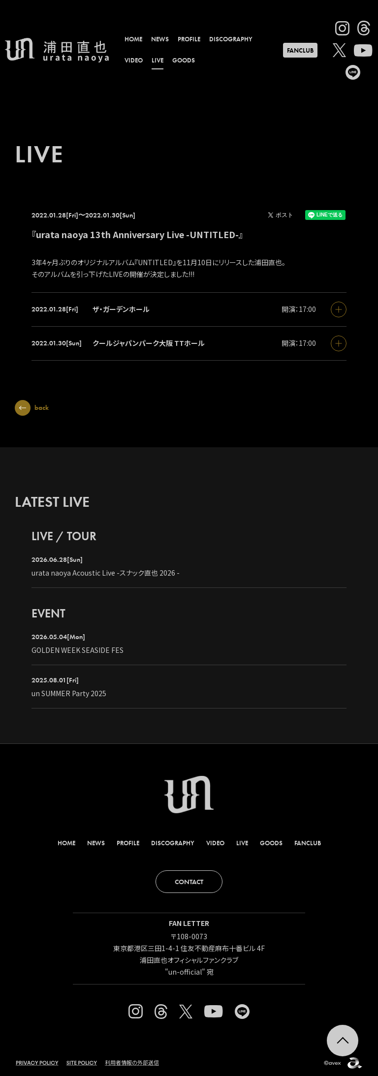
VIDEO (134, 60)
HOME (133, 39)
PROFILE (189, 39)
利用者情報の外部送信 (132, 1062)
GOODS (183, 60)
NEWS (160, 39)
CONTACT (189, 881)
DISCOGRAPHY (230, 39)
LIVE (157, 60)
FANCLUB (300, 50)
